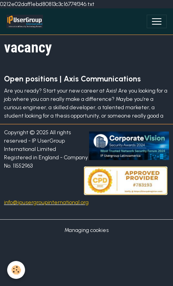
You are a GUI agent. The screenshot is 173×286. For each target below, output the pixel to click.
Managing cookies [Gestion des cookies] (86, 230)
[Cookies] (16, 270)
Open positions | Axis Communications (72, 78)
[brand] (26, 21)
